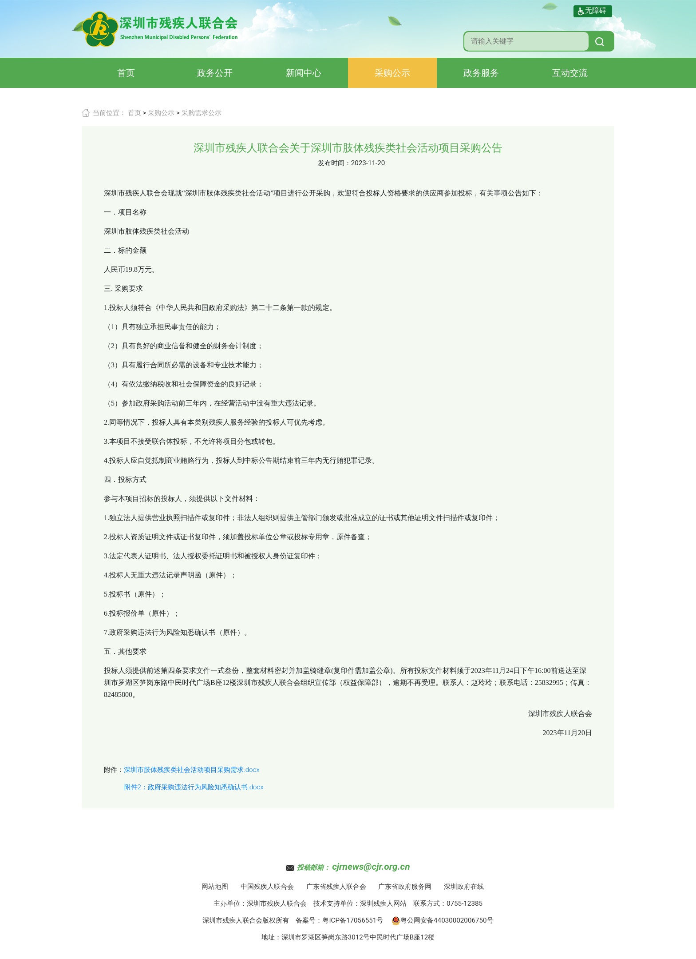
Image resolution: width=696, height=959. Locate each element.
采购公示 (392, 73)
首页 (126, 73)
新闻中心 (303, 73)
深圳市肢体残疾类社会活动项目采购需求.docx (192, 770)
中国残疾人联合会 (267, 887)
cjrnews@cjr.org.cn (371, 866)
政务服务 (481, 73)
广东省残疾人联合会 (336, 887)
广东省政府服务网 (404, 887)
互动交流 (570, 73)
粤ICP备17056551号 (352, 920)
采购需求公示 (201, 113)
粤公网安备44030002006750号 (443, 920)
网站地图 (215, 887)
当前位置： (109, 113)
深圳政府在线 (464, 887)
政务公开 (215, 73)
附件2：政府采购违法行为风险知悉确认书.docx (194, 787)
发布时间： (334, 163)
